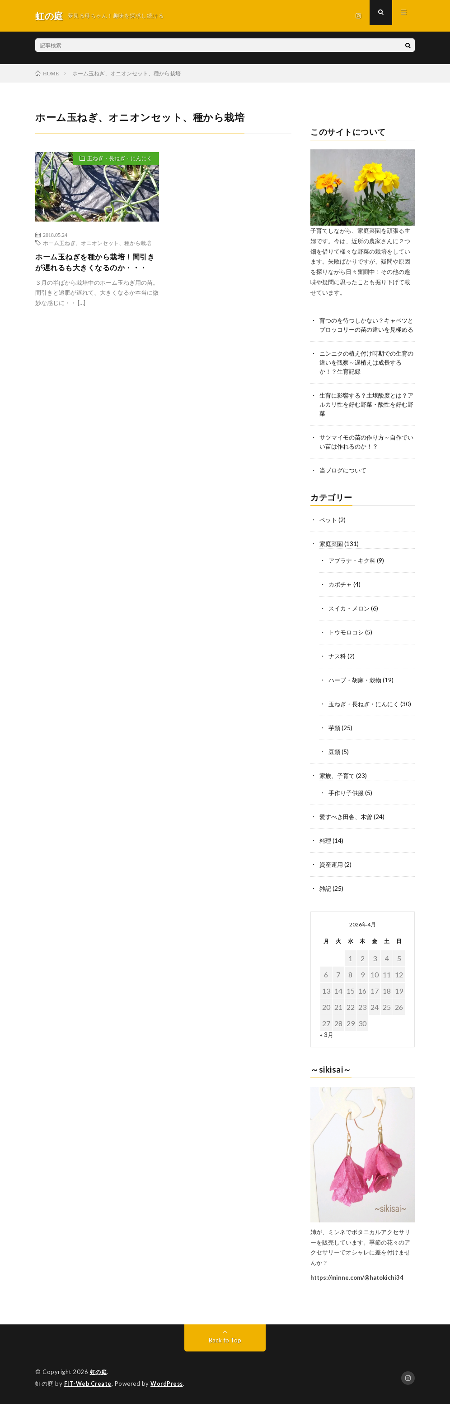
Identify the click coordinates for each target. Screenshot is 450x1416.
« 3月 (327, 1046)
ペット (328, 529)
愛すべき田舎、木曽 (347, 830)
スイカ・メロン (350, 616)
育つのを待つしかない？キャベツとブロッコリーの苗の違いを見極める (366, 329)
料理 (325, 854)
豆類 (334, 767)
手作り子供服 (347, 807)
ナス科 (337, 663)
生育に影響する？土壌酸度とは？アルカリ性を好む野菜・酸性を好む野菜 (366, 414)
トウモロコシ (347, 640)
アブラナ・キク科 (353, 570)
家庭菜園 (332, 553)
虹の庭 (99, 1384)
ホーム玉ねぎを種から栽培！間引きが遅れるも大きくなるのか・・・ (93, 269)
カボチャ (341, 593)
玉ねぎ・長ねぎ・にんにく (115, 159)
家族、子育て (338, 790)
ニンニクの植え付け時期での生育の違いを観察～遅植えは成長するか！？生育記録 (366, 372)
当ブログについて (344, 480)
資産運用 (332, 877)
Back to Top (225, 1352)
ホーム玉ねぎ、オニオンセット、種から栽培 (97, 242)
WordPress (169, 1395)
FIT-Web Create (88, 1395)
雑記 (325, 901)
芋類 (334, 743)
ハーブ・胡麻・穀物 (356, 687)
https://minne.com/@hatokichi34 (356, 1289)
